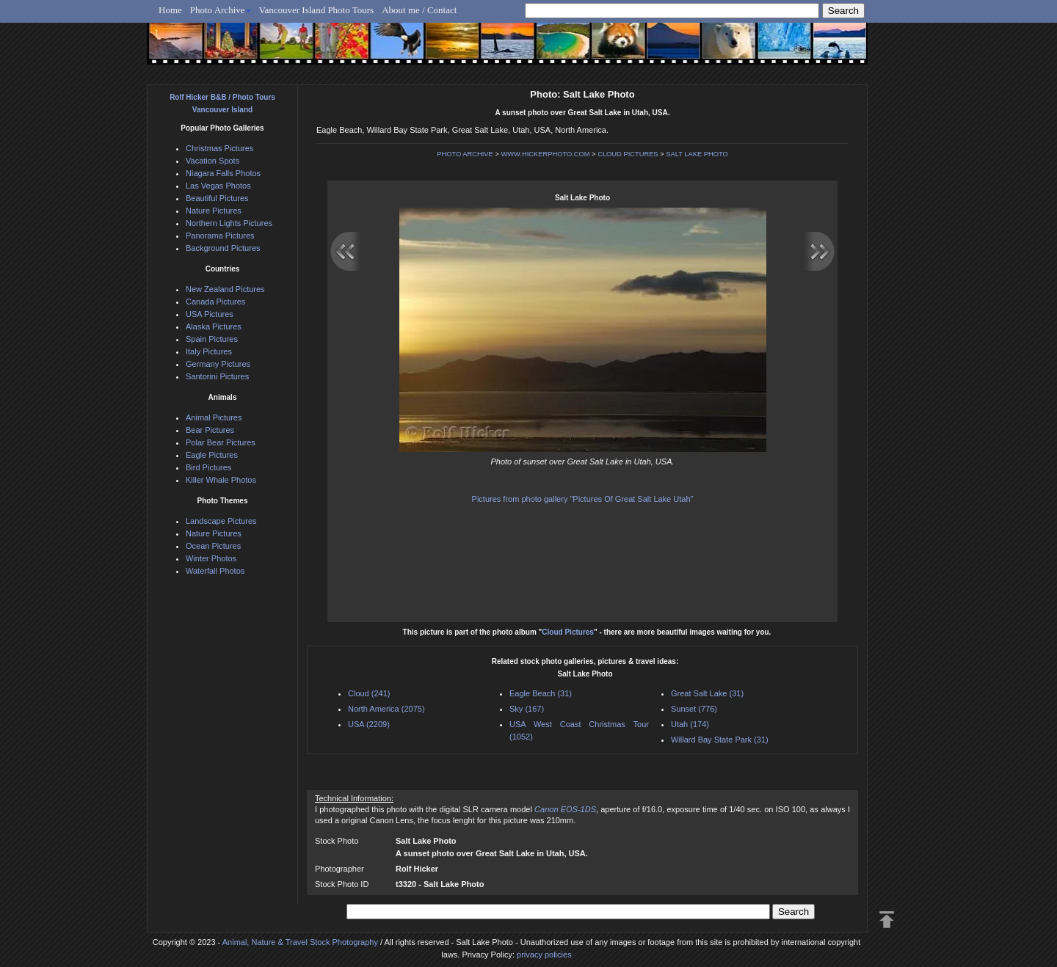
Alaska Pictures (213, 326)
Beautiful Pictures (217, 198)
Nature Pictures (213, 210)
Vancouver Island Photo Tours (316, 9)
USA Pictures (209, 314)
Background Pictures (223, 248)
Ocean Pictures (213, 545)
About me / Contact (419, 9)
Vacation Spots (212, 160)
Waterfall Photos (215, 570)
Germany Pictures (218, 364)
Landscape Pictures (221, 521)
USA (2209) (369, 724)
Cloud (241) (369, 693)
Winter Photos (211, 558)
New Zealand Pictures (225, 289)
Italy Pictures (209, 351)
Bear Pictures (210, 430)
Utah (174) (690, 724)
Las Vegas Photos (218, 185)
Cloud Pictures (568, 632)
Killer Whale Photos (221, 479)
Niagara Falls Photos (223, 173)
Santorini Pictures (217, 376)
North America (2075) (386, 708)
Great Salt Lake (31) (707, 693)
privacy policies (544, 954)
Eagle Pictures (212, 454)
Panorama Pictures (220, 235)
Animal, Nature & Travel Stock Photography (300, 942)
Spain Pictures (212, 339)
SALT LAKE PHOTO (697, 154)
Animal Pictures (213, 417)
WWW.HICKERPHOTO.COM (545, 154)
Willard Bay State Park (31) (720, 739)
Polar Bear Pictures (220, 442)
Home (170, 9)
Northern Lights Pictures (229, 223)
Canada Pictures (215, 301)
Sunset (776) (694, 708)
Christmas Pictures (219, 148)
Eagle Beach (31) (540, 693)
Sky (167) (526, 708)
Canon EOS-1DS (565, 809)
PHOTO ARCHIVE (465, 154)
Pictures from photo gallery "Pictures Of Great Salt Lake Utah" (583, 499)
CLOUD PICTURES (627, 154)
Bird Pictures (208, 467)
